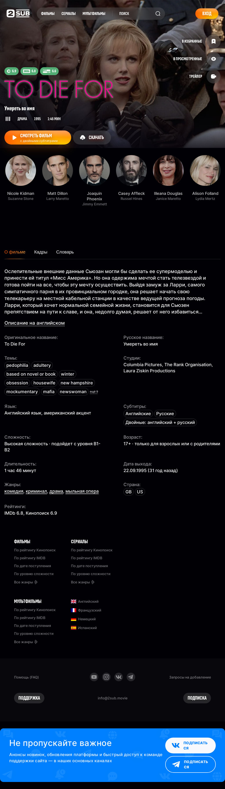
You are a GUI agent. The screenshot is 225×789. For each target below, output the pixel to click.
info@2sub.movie (112, 698)
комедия (13, 491)
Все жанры (26, 582)
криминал (36, 491)
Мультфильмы (94, 13)
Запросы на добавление (190, 677)
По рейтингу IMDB (29, 558)
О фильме (14, 252)
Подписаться (190, 745)
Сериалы (69, 13)
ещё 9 (94, 391)
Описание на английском (34, 323)
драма (56, 491)
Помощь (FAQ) (26, 677)
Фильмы (47, 13)
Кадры (40, 252)
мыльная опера (82, 491)
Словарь (65, 252)
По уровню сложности (34, 574)
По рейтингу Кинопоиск (35, 550)
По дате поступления (32, 566)
